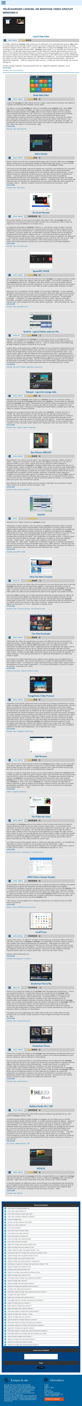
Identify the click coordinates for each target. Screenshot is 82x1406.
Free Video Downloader (41, 634)
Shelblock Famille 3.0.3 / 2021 (41, 1106)
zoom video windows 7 (14, 1228)
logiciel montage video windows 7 (18, 1281)
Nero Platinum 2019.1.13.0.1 (41, 452)
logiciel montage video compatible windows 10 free (23, 1255)
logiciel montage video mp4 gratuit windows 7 (21, 1283)
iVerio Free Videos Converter (41, 577)
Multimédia (5, 70)
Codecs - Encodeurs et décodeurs (21, 609)
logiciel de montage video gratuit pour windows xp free (24, 1272)
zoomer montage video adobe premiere (19, 1239)
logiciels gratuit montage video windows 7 (20, 1336)
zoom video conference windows (17, 1242)
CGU (45, 1389)
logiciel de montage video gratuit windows (20, 1342)
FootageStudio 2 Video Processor (41, 696)
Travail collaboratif (25, 852)
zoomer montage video (14, 1219)
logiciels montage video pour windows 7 (19, 1317)
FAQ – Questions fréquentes (52, 1393)
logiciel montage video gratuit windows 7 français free (23, 1261)
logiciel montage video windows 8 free (19, 1275)
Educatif (12, 1143)
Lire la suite (7, 67)
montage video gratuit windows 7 (17, 1294)
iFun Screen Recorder (41, 212)
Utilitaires (23, 671)
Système (14, 907)
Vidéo (10, 70)
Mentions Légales (49, 1387)
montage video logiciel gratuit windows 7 (20, 1289)
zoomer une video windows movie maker (20, 1222)
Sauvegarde (15, 791)
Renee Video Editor (41, 95)
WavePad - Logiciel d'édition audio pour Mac (41, 331)
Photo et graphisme (18, 958)
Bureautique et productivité (13, 852)
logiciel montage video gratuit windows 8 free (21, 1258)
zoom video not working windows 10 (18, 1208)
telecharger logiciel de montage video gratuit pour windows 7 (26, 1300)
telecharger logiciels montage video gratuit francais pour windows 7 (28, 1331)
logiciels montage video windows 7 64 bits (20, 1314)
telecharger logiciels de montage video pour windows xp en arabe (27, 1333)
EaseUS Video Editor (41, 36)
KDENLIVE (41, 1168)
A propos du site (48, 1391)
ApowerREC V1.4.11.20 (41, 271)
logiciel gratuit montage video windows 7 (20, 1306)
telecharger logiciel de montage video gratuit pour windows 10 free (27, 1253)
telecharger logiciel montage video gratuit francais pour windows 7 (27, 1292)
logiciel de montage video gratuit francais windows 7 (23, 1286)
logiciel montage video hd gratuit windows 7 (21, 1308)
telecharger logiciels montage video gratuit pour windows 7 (25, 1322)
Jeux (8, 1143)
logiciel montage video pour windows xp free (21, 1247)
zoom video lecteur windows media (18, 1230)
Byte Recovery (41, 756)
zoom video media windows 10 (17, 1211)
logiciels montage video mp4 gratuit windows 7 (21, 1339)
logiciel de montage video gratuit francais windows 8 (23, 1345)
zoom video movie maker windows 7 (18, 1233)
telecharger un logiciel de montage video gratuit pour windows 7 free (28, 1264)
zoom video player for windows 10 (18, 1236)
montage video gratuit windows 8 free (19, 1269)
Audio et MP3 (16, 367)
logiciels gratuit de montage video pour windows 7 (22, 1319)
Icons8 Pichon (41, 932)
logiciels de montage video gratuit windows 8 (21, 1328)
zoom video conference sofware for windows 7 (21, 1216)
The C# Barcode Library (41, 817)
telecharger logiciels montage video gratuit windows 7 (23, 1311)
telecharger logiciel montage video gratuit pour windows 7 (25, 1278)
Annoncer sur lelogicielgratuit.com (53, 1394)
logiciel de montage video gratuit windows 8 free (22, 1244)
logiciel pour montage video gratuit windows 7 (21, 1297)
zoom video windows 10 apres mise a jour (20, 1214)
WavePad (41, 514)
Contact (46, 1385)
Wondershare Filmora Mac (41, 984)
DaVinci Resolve (41, 154)
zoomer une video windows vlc (17, 1225)
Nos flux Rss (47, 1390)
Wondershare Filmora (41, 1046)
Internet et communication (13, 671)
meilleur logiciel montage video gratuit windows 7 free (23, 1250)
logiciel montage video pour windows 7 (19, 1303)
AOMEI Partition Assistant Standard (41, 877)
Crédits (46, 1386)
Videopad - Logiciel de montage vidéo (41, 392)
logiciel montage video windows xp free (19, 1267)
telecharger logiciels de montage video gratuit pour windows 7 (26, 1325)
